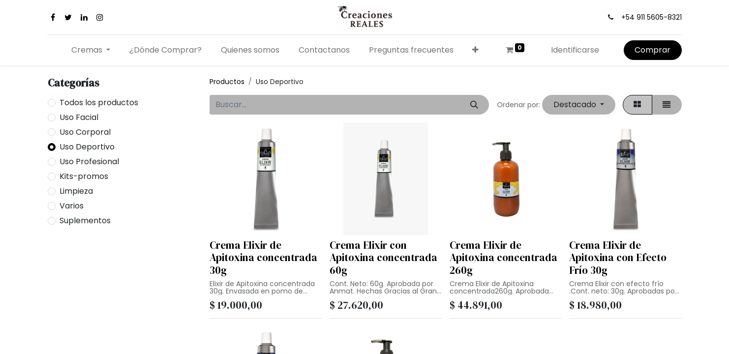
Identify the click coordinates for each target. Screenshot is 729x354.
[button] (475, 50)
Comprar (652, 50)
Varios (72, 205)
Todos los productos (99, 102)
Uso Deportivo (87, 146)
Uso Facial (79, 117)
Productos (227, 82)
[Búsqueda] (474, 105)
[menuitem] (166, 50)
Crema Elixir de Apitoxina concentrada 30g (263, 257)
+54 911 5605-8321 (651, 17)
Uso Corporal (85, 132)
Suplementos (85, 220)
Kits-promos (84, 176)
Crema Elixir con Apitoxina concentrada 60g (383, 257)
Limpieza (76, 191)
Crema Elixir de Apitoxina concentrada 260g (503, 257)
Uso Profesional (89, 161)
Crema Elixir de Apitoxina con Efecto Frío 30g (618, 257)
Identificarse (575, 50)
